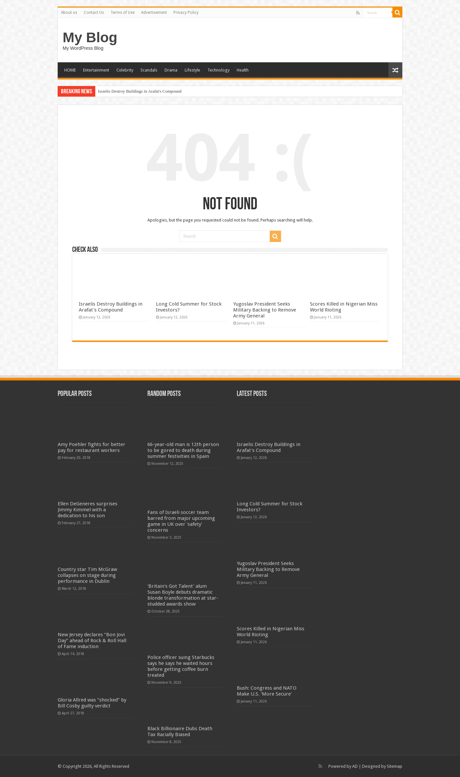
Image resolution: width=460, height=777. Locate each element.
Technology (218, 70)
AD (355, 766)
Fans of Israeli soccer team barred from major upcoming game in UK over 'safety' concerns (181, 521)
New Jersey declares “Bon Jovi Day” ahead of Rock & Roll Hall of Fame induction (92, 640)
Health (243, 70)
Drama (171, 70)
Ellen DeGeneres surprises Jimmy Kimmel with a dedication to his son (87, 510)
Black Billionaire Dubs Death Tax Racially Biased (179, 731)
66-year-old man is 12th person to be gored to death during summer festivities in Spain (183, 450)
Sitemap (394, 766)
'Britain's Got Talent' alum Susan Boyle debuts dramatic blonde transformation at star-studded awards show (182, 595)
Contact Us (94, 12)
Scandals (148, 70)
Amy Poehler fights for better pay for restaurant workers (91, 447)
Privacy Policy (186, 12)
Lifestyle (192, 70)
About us (69, 12)
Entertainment (96, 70)
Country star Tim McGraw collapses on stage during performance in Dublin (87, 575)
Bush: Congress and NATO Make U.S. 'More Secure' (266, 691)
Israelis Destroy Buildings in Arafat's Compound (139, 91)
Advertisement (154, 12)
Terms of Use (122, 12)
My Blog (90, 37)
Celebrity (124, 70)
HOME (70, 70)
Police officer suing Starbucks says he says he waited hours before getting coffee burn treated (180, 666)
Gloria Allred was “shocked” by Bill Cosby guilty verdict (92, 703)
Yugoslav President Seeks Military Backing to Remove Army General (264, 310)
